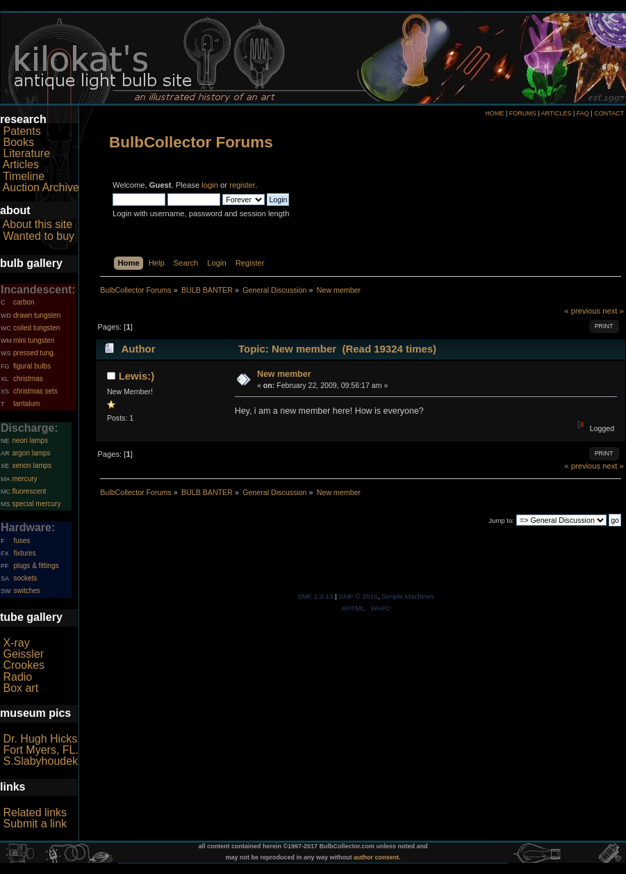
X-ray (16, 643)
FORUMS (522, 113)
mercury (24, 479)
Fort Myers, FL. (40, 750)
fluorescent (29, 491)
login (209, 185)
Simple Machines (407, 596)
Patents (21, 131)
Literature (26, 153)
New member (284, 374)
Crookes (23, 665)
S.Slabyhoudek (40, 761)
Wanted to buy (38, 236)
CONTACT (609, 113)
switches (26, 590)
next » (613, 311)
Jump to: (501, 520)
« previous (582, 311)
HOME (494, 113)
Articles (21, 164)
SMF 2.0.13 (315, 596)
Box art (20, 688)
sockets (25, 578)
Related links (35, 812)
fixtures (24, 553)
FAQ (583, 113)
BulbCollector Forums (191, 142)
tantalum (26, 403)
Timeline (23, 176)
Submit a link (35, 824)
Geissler (23, 654)
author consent (376, 857)
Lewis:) (137, 376)
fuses (21, 540)
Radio (17, 677)
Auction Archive (41, 187)
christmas (28, 378)
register (242, 185)
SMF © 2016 (358, 596)
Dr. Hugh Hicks (40, 739)
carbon (24, 302)
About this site (38, 224)
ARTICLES (556, 113)
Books (18, 142)
